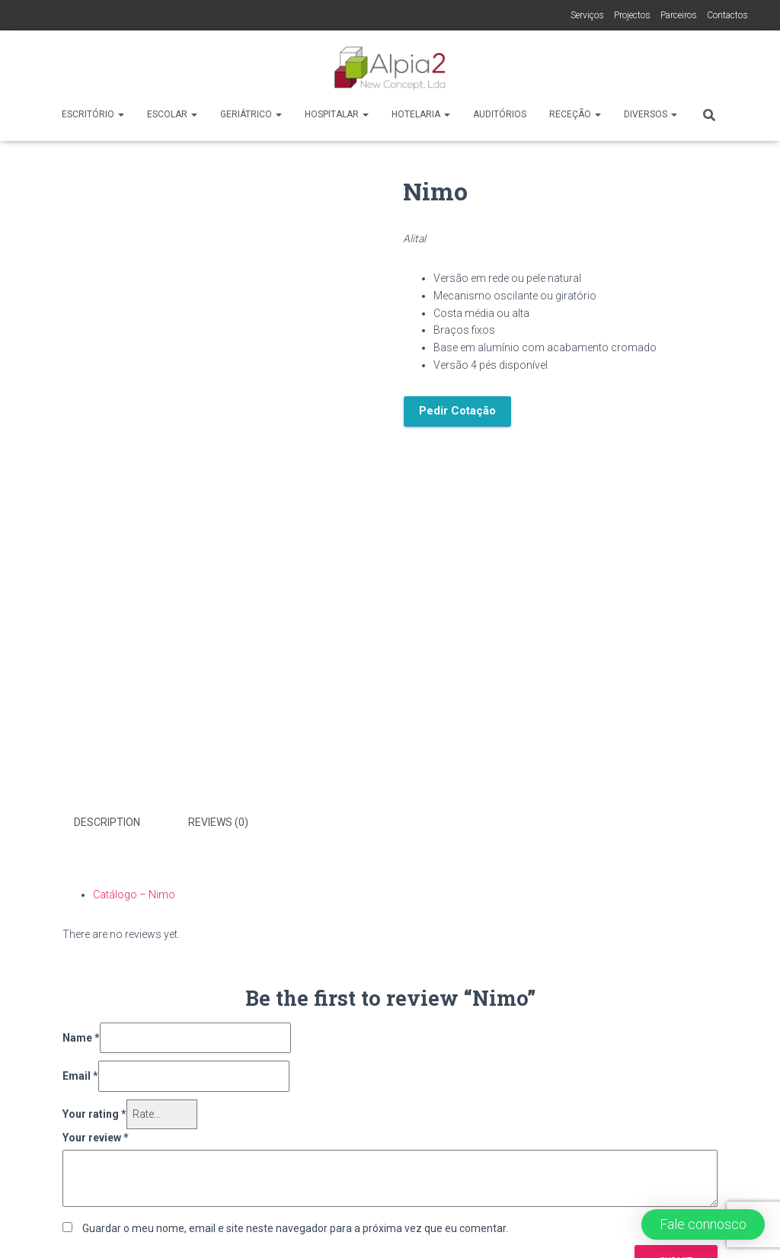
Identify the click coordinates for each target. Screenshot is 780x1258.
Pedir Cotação (457, 411)
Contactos (727, 15)
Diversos (650, 114)
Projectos (632, 15)
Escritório (93, 114)
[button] (703, 1224)
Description (107, 822)
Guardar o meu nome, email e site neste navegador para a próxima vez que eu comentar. (295, 1228)
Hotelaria (421, 114)
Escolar (172, 114)
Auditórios (499, 114)
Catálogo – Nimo (134, 894)
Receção (575, 114)
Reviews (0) (218, 822)
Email (80, 1076)
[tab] (118, 822)
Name (81, 1038)
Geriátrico (251, 114)
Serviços (587, 15)
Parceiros (678, 15)
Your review (95, 1138)
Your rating (94, 1114)
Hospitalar (337, 114)
